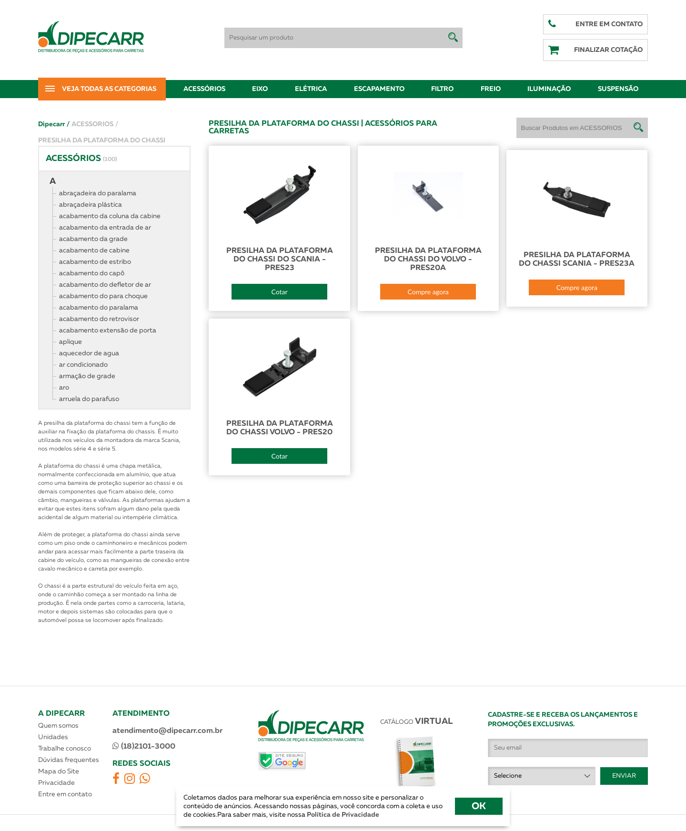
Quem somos (58, 725)
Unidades (53, 737)
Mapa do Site (58, 771)
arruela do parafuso (89, 399)
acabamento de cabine (94, 250)
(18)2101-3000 (143, 746)
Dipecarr (54, 124)
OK (479, 806)
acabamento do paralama (98, 307)
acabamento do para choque (103, 296)
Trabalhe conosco (64, 748)
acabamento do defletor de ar (105, 284)
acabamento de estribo (95, 262)
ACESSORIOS (94, 124)
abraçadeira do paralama (97, 193)
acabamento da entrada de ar (105, 227)
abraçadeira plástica (90, 204)
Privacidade (56, 783)
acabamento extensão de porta (107, 330)
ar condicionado (83, 364)
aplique (70, 342)
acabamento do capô (91, 273)
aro (64, 387)
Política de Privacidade (342, 814)
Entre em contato (65, 794)
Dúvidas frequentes (68, 760)
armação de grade (87, 376)
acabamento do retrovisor (99, 319)
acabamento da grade (93, 239)
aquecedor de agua (89, 353)
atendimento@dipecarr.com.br (167, 731)
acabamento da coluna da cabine (110, 216)
